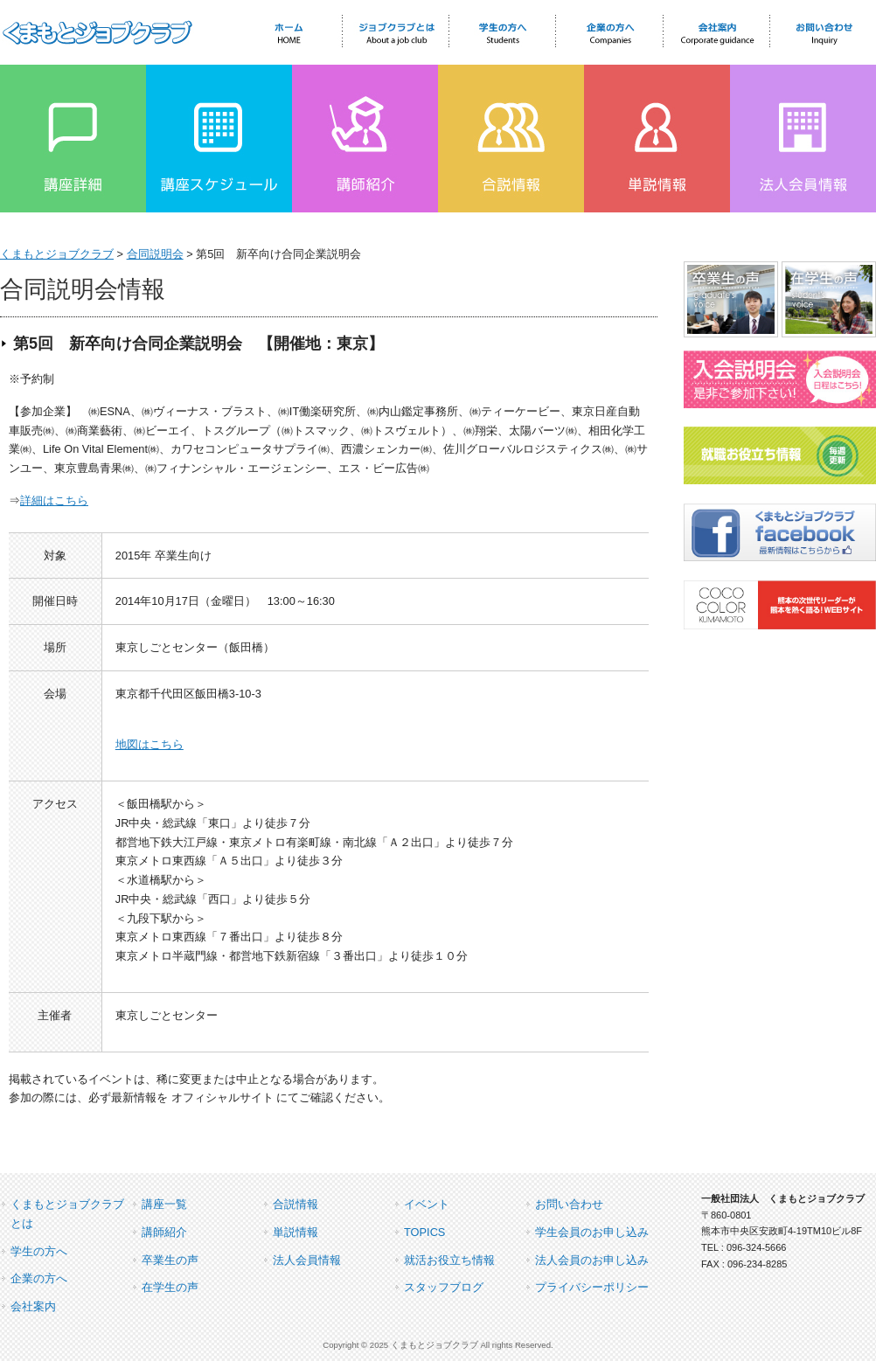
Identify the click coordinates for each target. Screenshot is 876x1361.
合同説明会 (155, 253)
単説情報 (295, 1232)
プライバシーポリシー (592, 1287)
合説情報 (295, 1204)
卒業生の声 (170, 1260)
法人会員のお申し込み (592, 1260)
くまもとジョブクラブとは (67, 1214)
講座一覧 (164, 1204)
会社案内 (33, 1306)
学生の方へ (38, 1251)
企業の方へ (38, 1278)
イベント (426, 1204)
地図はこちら (149, 744)
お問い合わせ (569, 1204)
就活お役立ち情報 (449, 1260)
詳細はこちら (54, 500)
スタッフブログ (443, 1287)
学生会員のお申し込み (592, 1232)
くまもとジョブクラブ (57, 253)
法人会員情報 (307, 1260)
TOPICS (424, 1232)
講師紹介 (164, 1232)
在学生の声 (170, 1287)
